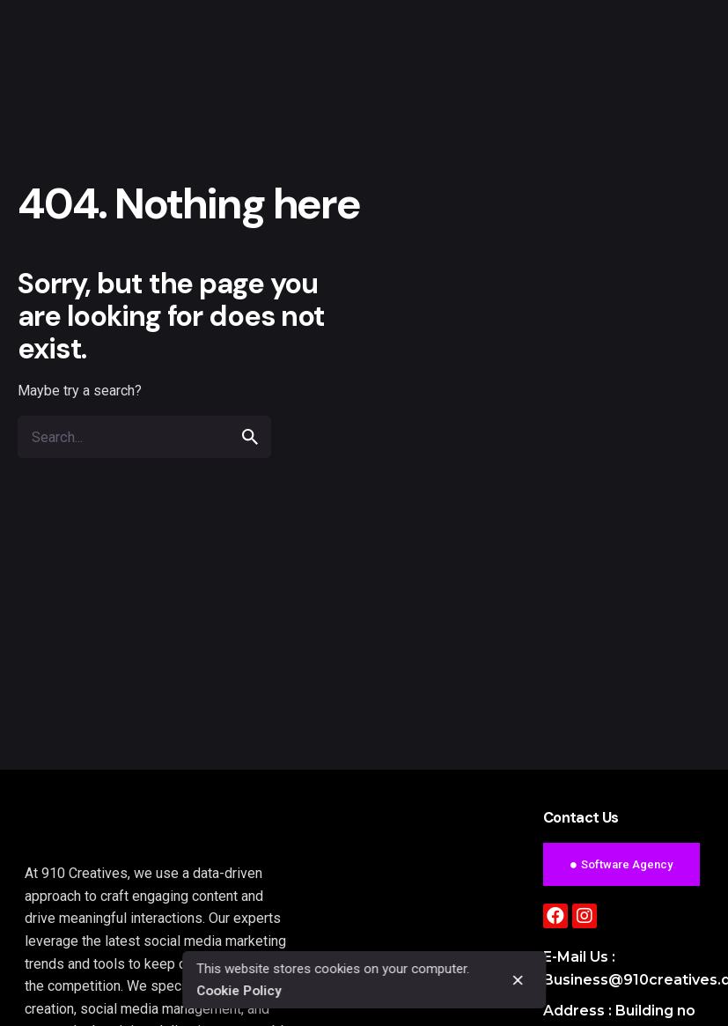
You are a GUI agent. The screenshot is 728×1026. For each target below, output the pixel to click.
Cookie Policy (238, 991)
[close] (517, 980)
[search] (250, 437)
